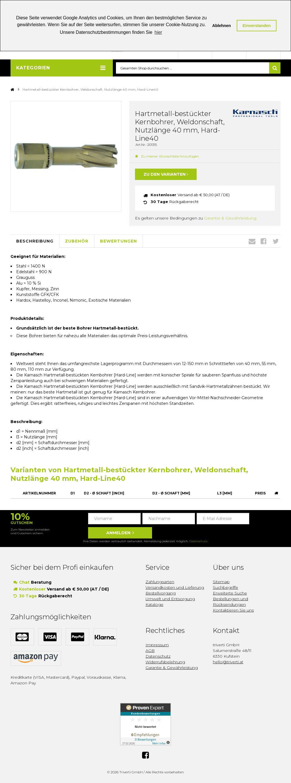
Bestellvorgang (161, 593)
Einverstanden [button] (256, 25)
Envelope (252, 241)
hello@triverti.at (228, 661)
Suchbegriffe (225, 587)
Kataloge (154, 604)
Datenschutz (198, 541)
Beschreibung (34, 241)
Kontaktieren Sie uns (233, 610)
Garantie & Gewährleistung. (230, 218)
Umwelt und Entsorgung (170, 598)
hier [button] (158, 32)
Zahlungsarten (160, 581)
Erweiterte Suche (230, 593)
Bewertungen (118, 241)
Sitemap (221, 581)
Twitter (276, 241)
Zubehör (76, 241)
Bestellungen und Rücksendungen (230, 601)
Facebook (264, 241)
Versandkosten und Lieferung (175, 587)
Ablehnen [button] (221, 25)
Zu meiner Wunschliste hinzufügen (167, 156)
